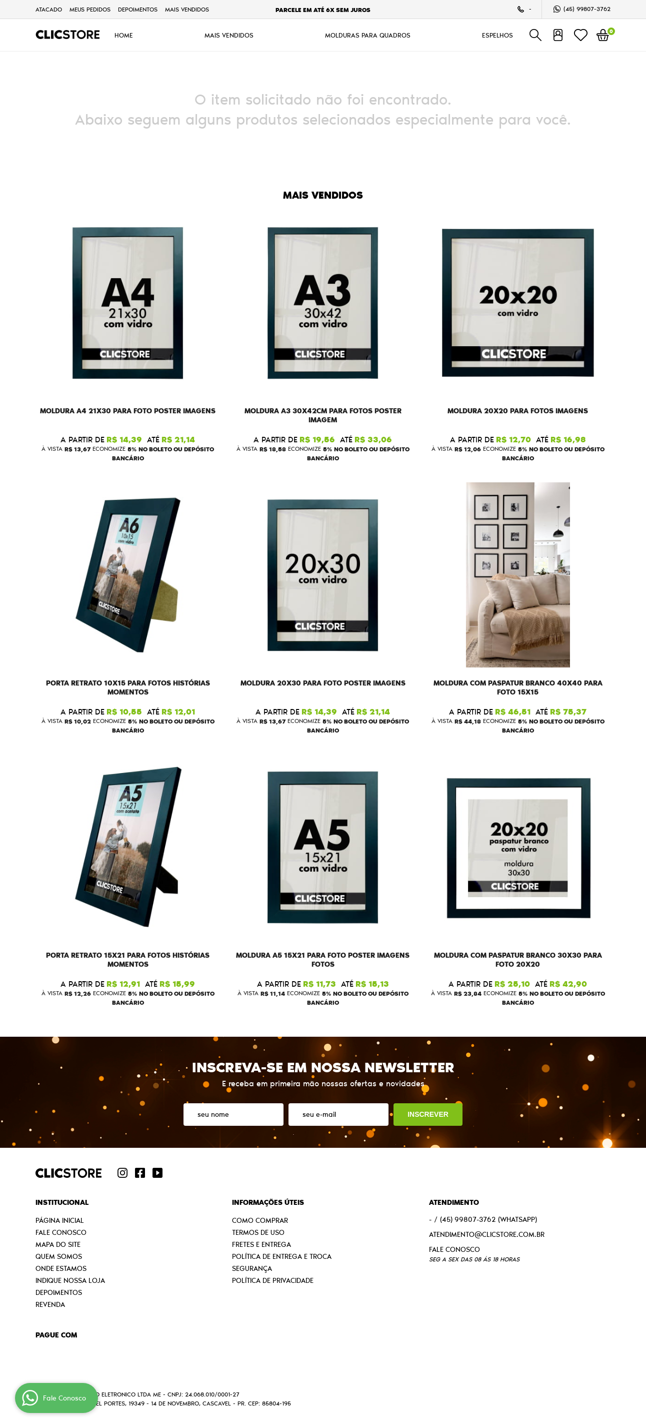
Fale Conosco (61, 1232)
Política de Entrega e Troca (282, 1256)
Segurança (252, 1268)
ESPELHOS (497, 35)
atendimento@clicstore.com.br (486, 1234)
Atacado (49, 9)
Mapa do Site (58, 1244)
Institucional (62, 1202)
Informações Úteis (268, 1202)
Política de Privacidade (273, 1280)
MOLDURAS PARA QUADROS (367, 35)
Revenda (50, 1304)
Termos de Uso (258, 1232)
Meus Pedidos (90, 9)
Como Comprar (260, 1220)
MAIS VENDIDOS (187, 9)
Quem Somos (59, 1256)
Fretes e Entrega (261, 1244)
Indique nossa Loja (70, 1280)
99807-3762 (587, 9)
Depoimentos (138, 9)
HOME (123, 35)
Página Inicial (60, 1220)
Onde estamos (61, 1268)
